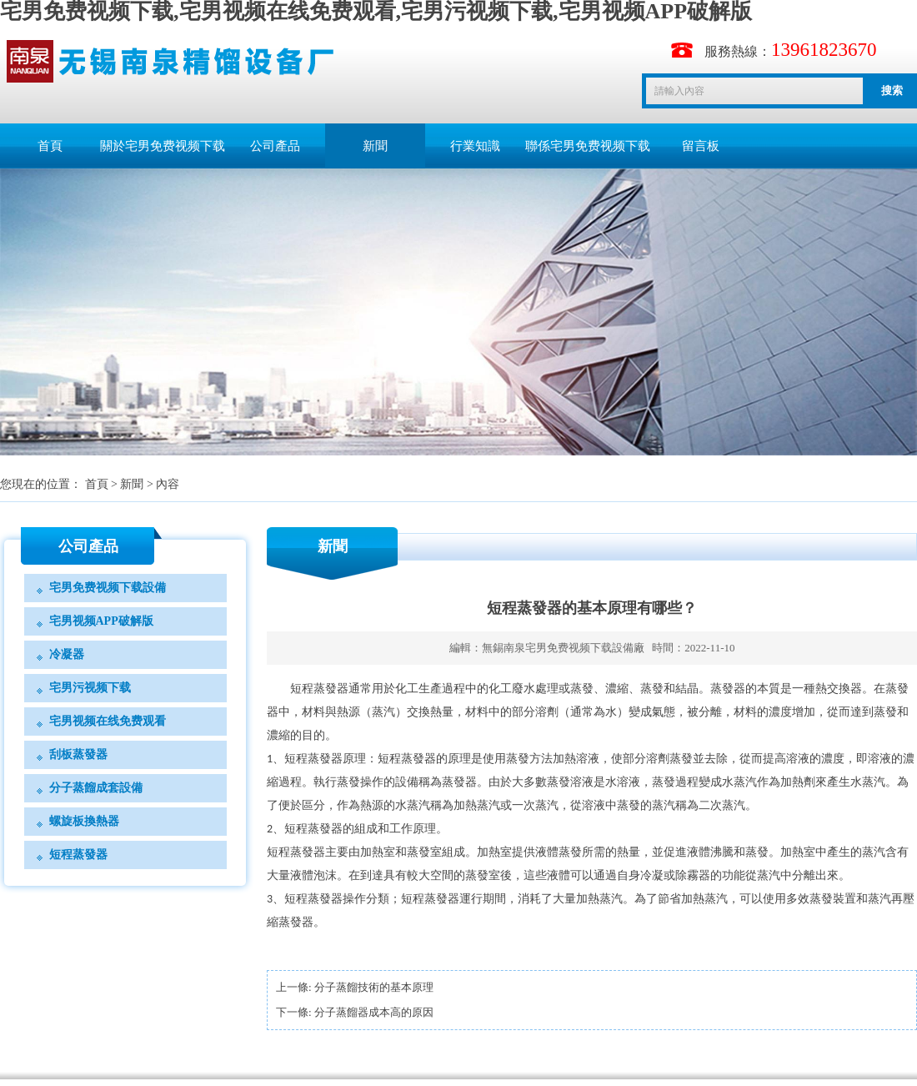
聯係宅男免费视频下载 (587, 146)
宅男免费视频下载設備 (107, 587)
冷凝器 (66, 654)
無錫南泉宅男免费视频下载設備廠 (563, 647)
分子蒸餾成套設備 (96, 788)
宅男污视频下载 (90, 687)
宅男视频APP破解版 (101, 621)
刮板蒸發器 (78, 754)
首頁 (50, 146)
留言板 (700, 146)
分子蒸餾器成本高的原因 (373, 1012)
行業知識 (475, 146)
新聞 (375, 146)
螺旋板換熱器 (84, 821)
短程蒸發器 (78, 854)
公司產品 (275, 146)
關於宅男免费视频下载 (162, 146)
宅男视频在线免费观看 (107, 721)
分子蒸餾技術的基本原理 (373, 987)
